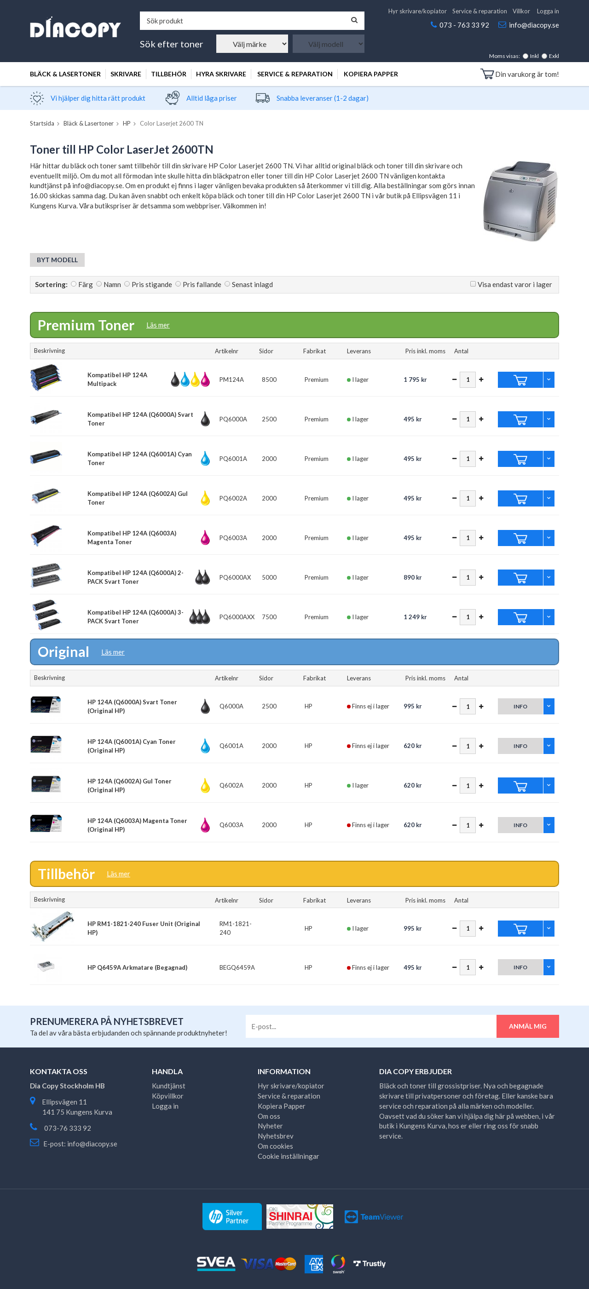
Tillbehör (168, 74)
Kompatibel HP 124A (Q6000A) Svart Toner (140, 419)
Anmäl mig (528, 1026)
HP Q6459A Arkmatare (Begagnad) (137, 967)
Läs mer (158, 325)
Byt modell (57, 260)
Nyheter (270, 1126)
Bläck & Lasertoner (65, 74)
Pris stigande (152, 284)
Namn (112, 284)
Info (520, 706)
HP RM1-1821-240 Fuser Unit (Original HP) (143, 928)
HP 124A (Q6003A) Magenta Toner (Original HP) (137, 825)
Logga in (548, 11)
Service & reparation (479, 11)
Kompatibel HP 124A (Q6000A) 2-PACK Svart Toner (135, 577)
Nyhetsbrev (276, 1136)
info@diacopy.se (534, 25)
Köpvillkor (168, 1096)
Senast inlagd (252, 284)
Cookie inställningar (288, 1156)
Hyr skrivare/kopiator (417, 11)
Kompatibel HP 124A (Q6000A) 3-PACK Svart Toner (135, 617)
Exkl (554, 55)
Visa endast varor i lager (515, 284)
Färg (85, 284)
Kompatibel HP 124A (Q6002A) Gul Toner (137, 498)
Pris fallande (202, 284)
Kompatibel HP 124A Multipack (117, 379)
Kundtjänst (168, 1086)
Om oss (269, 1116)
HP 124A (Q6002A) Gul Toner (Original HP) (129, 785)
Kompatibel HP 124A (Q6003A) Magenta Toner (131, 537)
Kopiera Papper (371, 74)
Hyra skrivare (221, 74)
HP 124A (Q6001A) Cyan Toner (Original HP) (131, 746)
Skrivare (125, 74)
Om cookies (275, 1146)
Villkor (521, 11)
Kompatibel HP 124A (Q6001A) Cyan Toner (139, 458)
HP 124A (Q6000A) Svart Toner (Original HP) (132, 706)
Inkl (534, 55)
